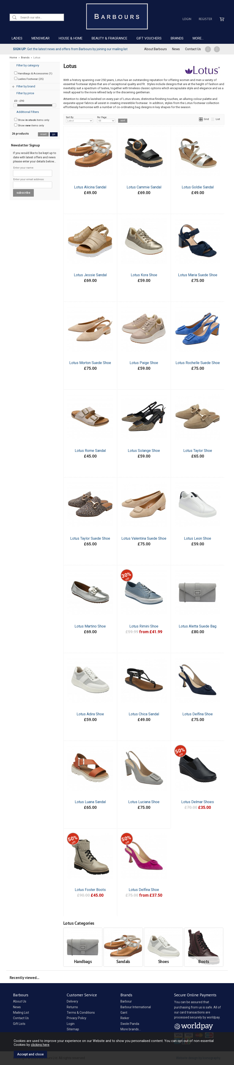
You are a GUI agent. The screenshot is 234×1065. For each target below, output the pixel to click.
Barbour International (135, 1007)
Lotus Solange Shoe (144, 450)
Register (205, 19)
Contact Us (193, 49)
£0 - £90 (19, 100)
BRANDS (177, 38)
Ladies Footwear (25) (29, 79)
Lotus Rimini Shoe (143, 626)
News (176, 49)
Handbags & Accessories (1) (33, 73)
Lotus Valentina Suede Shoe (143, 538)
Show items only (31, 120)
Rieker (124, 1018)
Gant (123, 1012)
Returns (72, 1007)
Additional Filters (27, 112)
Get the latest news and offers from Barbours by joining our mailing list (70, 49)
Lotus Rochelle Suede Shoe (198, 363)
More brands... (130, 1029)
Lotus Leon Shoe (197, 538)
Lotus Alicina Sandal (90, 187)
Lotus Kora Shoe (144, 275)
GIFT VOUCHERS (149, 38)
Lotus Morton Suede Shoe (90, 363)
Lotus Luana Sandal (90, 802)
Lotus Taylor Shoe (197, 450)
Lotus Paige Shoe (144, 363)
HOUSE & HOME (70, 38)
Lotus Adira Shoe (90, 714)
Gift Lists (19, 1024)
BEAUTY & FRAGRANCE (109, 38)
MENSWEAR (41, 38)
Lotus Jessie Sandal (90, 275)
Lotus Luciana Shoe (144, 802)
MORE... (198, 38)
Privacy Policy (76, 1018)
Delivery (72, 1001)
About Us (19, 1001)
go (53, 134)
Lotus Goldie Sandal (198, 187)
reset (43, 134)
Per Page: (106, 119)
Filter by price (25, 93)
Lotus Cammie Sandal (144, 187)
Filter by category (27, 65)
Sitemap (73, 1029)
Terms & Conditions (81, 1012)
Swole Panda (129, 1024)
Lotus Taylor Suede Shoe (90, 538)
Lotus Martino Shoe (90, 626)
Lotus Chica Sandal (144, 714)
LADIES (17, 38)
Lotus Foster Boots (90, 890)
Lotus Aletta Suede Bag (197, 626)
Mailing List (21, 1012)
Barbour (126, 1001)
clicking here (40, 1045)
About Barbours (155, 49)
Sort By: (79, 119)
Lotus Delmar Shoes (197, 802)
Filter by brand (25, 86)
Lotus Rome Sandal (90, 450)
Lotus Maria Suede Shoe (197, 275)
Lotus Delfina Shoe (197, 714)
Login (187, 19)
